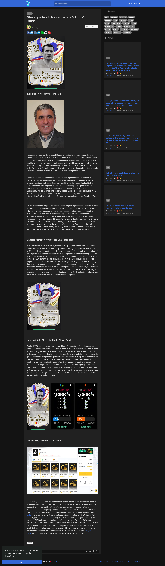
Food (131, 20)
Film (115, 20)
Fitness (123, 20)
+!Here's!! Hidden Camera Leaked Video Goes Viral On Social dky (120, 207)
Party (115, 29)
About (102, 561)
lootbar (30, 515)
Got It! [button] (22, 562)
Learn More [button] (9, 556)
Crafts (123, 17)
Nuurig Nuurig (111, 75)
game (30, 543)
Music (119, 26)
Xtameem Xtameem (39, 26)
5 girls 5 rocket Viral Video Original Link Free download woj (122, 174)
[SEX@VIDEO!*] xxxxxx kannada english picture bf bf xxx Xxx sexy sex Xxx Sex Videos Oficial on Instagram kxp (122, 103)
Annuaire (138, 561)
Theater (117, 32)
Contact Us (130, 561)
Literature (109, 26)
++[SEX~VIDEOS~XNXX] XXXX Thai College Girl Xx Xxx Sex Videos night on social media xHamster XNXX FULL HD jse (122, 139)
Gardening (116, 23)
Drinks (108, 20)
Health (126, 23)
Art (106, 17)
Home (134, 23)
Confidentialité (119, 561)
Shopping (134, 29)
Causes (114, 17)
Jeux (29, 13)
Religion (124, 29)
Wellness (127, 32)
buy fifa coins (47, 518)
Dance (131, 17)
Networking (129, 26)
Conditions (109, 561)
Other (107, 29)
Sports (108, 32)
